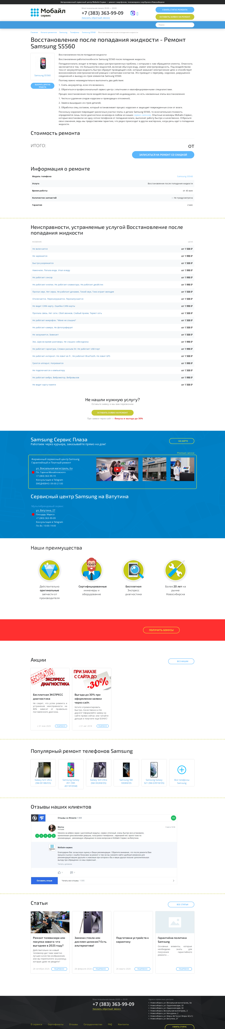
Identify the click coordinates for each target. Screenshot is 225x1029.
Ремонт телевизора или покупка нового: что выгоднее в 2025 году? (49, 941)
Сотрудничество (93, 1024)
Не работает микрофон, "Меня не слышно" (54, 320)
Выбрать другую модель (42, 85)
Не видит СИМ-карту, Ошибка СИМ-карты (53, 306)
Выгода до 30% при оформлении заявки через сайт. (88, 698)
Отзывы (73, 1024)
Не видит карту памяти (44, 384)
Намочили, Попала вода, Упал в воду (51, 270)
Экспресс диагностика (133, 590)
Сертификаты (55, 1024)
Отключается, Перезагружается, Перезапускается (57, 298)
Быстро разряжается (43, 263)
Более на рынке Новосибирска (175, 590)
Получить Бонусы (161, 630)
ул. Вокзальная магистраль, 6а (54, 468)
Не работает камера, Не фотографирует (52, 327)
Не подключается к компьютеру (48, 370)
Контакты (123, 1024)
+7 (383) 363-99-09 (103, 13)
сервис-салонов (142, 115)
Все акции (180, 661)
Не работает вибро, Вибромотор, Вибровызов (55, 377)
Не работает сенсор (42, 277)
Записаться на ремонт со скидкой (163, 154)
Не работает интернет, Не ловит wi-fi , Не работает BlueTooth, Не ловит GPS (71, 356)
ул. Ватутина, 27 (45, 510)
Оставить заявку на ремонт (112, 412)
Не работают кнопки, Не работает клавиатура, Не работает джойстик (67, 284)
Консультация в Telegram (49, 479)
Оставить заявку (175, 17)
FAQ (110, 1024)
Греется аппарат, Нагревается (48, 363)
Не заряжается (39, 256)
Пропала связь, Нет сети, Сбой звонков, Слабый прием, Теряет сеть (67, 313)
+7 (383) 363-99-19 (46, 475)
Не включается (40, 248)
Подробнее (61, 726)
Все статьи (180, 904)
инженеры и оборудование (93, 590)
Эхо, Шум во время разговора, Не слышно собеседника (60, 341)
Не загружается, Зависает (45, 334)
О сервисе (36, 1024)
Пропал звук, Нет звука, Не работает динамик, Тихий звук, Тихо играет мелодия (73, 291)
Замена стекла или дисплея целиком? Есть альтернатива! (90, 941)
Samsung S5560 (185, 176)
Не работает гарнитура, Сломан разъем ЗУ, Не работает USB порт (66, 349)
